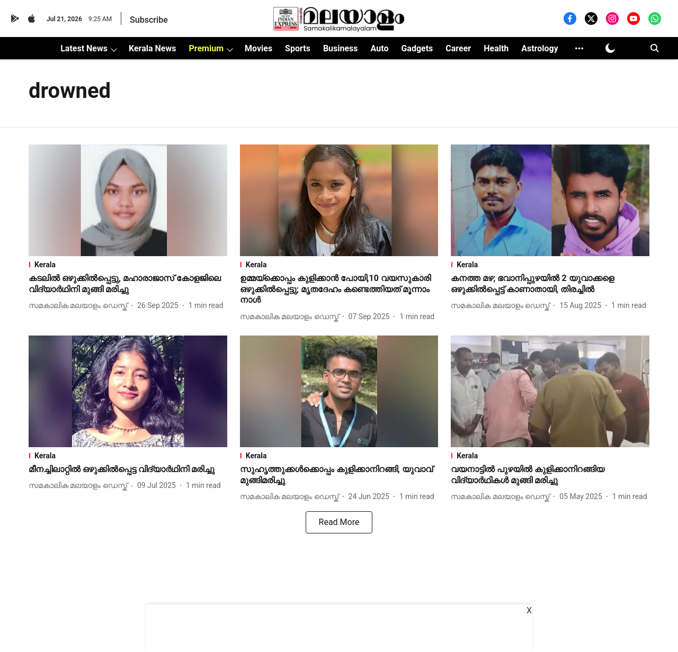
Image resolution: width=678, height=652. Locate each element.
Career (458, 48)
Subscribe (149, 20)
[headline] (128, 284)
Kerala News (152, 48)
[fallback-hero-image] (128, 200)
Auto (380, 48)
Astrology (539, 48)
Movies (258, 48)
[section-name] (128, 264)
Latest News (84, 48)
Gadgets (417, 48)
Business (340, 48)
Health (496, 48)
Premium (206, 48)
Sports (297, 48)
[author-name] (80, 305)
